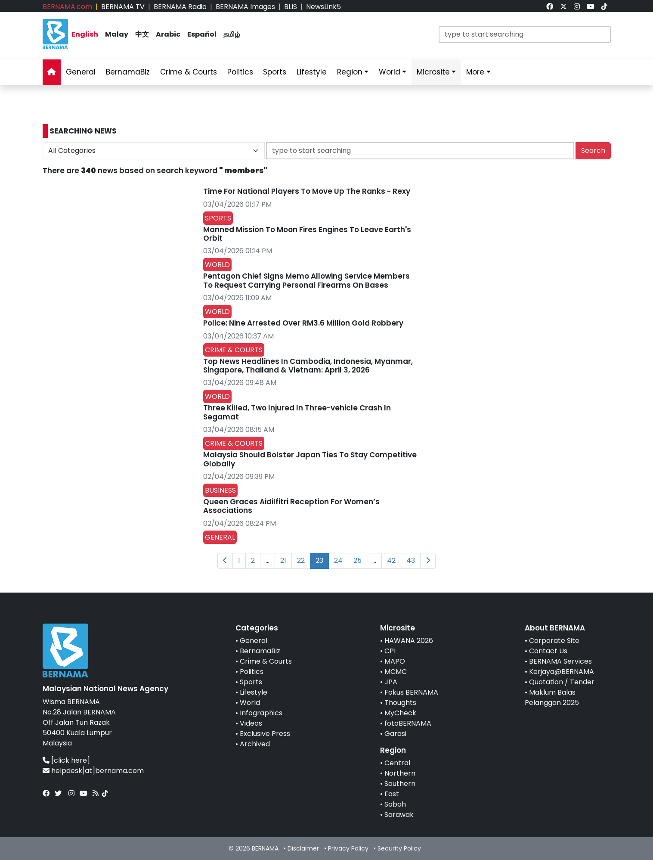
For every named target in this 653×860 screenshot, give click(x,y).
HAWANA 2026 (408, 641)
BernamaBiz (260, 651)
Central (397, 763)
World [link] (389, 72)
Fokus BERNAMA (411, 692)
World (250, 703)
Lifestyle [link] (312, 72)
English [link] (84, 34)
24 (338, 560)
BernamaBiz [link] (128, 72)
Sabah (395, 804)
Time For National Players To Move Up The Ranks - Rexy (306, 191)
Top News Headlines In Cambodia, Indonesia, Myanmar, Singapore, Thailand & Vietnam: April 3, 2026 (308, 365)
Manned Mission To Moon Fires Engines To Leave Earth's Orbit (307, 233)
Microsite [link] (433, 72)
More (475, 72)
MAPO (394, 661)
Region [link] (349, 72)
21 (283, 560)
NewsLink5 (323, 7)
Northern (399, 773)
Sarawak (399, 815)
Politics (251, 672)
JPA (390, 682)
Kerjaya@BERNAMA (561, 672)
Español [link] (202, 34)
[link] (549, 7)
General (253, 641)
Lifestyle (253, 692)
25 (357, 560)
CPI (390, 651)
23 (319, 560)
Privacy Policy (348, 848)
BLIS (290, 7)
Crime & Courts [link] (188, 72)
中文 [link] (142, 34)
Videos (251, 723)
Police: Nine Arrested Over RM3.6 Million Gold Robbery (303, 323)
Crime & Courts (266, 661)
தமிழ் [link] (231, 34)
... (267, 560)
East (391, 794)
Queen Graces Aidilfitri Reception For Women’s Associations (291, 506)
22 (301, 560)
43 (410, 560)
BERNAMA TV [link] (123, 7)
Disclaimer (303, 848)
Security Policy (399, 848)
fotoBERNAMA (407, 723)
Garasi (395, 734)
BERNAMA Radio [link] (180, 7)
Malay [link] (116, 34)
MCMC (395, 672)
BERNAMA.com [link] (67, 7)
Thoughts (400, 703)
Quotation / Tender (561, 682)
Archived (255, 744)
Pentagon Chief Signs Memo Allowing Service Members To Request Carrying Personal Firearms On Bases (306, 280)
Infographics (261, 713)
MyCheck (400, 713)
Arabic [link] (168, 34)
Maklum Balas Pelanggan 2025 (552, 697)
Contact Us (548, 651)
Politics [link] (240, 72)
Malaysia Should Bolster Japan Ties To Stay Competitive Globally (310, 459)
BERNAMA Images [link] (245, 7)
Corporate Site (554, 641)
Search (593, 150)
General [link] (81, 72)
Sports (251, 682)
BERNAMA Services (560, 661)
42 (391, 560)
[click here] (70, 760)
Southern (399, 784)
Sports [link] (274, 72)
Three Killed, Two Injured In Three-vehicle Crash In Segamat (297, 412)
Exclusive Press (265, 734)
